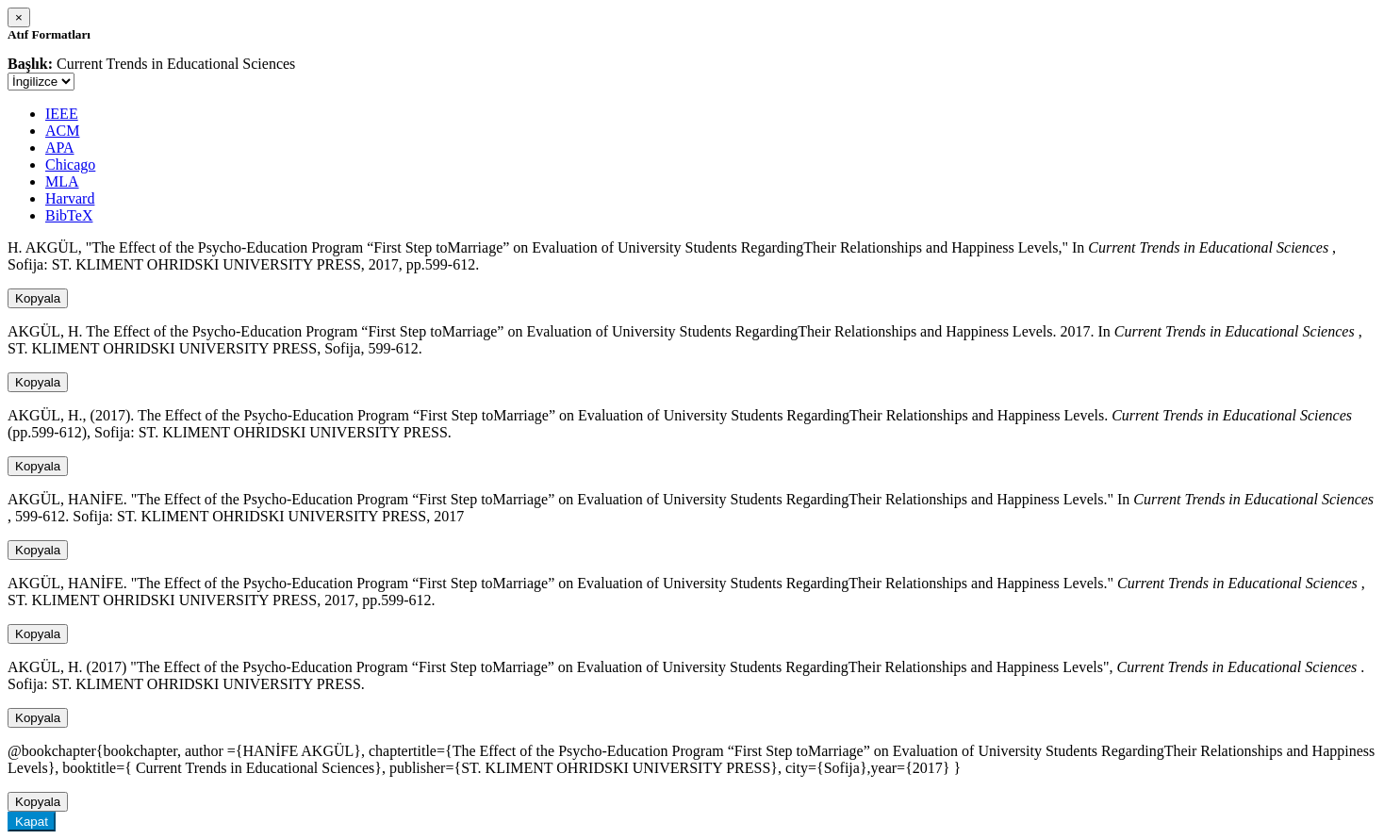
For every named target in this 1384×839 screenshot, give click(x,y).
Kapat (31, 821)
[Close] (19, 17)
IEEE (61, 114)
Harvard (69, 198)
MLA (62, 181)
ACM (62, 131)
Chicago (70, 164)
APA (59, 148)
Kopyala (37, 298)
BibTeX (68, 215)
